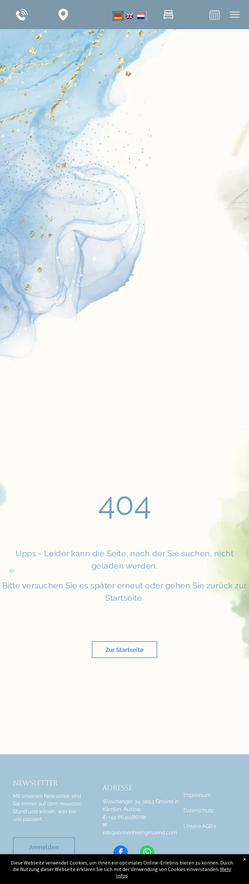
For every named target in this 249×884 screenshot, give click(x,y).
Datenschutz (198, 810)
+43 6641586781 (127, 817)
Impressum (197, 795)
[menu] (234, 14)
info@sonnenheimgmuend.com (139, 833)
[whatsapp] (147, 853)
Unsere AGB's (200, 826)
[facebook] (120, 853)
